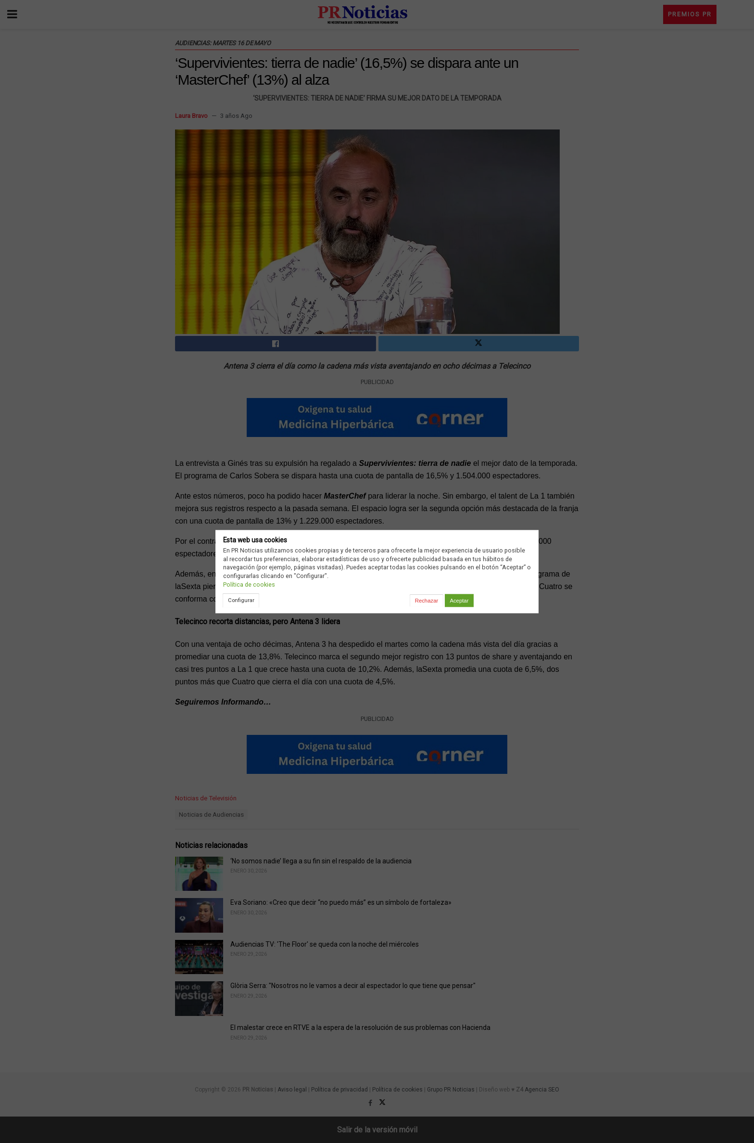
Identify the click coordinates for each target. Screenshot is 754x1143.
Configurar (241, 600)
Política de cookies (249, 584)
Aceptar (459, 601)
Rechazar (426, 601)
